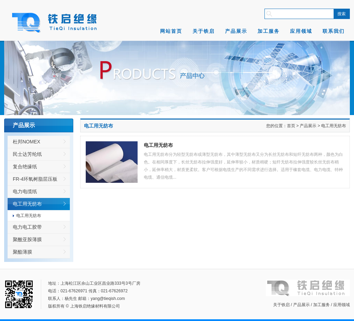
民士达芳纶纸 (27, 154)
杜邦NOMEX (26, 141)
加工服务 (269, 31)
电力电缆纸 (25, 191)
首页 (291, 125)
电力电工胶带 (27, 227)
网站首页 (171, 31)
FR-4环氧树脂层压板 (35, 179)
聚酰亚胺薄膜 (27, 239)
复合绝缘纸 (25, 166)
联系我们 (334, 31)
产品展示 (236, 31)
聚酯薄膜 (22, 252)
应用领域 (301, 31)
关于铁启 (204, 31)
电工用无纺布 (27, 204)
